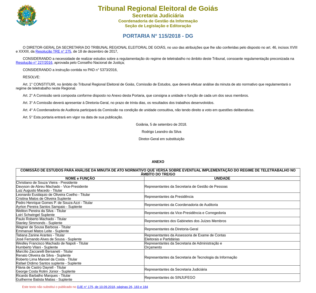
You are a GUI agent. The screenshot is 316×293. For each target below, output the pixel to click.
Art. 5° (28, 117)
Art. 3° (28, 103)
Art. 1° (28, 84)
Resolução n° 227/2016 (34, 62)
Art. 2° (28, 95)
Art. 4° (28, 110)
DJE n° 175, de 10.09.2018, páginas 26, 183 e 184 (112, 287)
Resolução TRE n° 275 (53, 51)
